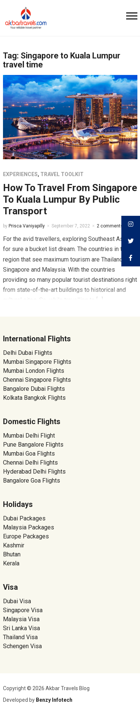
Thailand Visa (20, 637)
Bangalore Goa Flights (31, 480)
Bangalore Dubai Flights (34, 388)
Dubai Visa (17, 601)
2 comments (110, 226)
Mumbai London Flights (33, 370)
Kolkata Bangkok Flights (34, 397)
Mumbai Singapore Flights (37, 361)
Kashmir (13, 545)
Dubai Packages (24, 518)
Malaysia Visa (21, 619)
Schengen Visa (22, 646)
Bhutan (12, 554)
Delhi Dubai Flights (27, 352)
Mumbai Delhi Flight (29, 435)
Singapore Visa (23, 610)
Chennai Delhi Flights (30, 462)
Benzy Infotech (54, 700)
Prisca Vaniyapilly (27, 226)
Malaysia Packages (28, 527)
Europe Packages (26, 536)
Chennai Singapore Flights (37, 379)
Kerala (11, 563)
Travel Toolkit (62, 174)
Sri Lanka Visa (22, 628)
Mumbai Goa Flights (29, 453)
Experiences (20, 174)
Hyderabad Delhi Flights (34, 471)
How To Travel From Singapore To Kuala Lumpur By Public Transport (70, 199)
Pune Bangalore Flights (33, 444)
